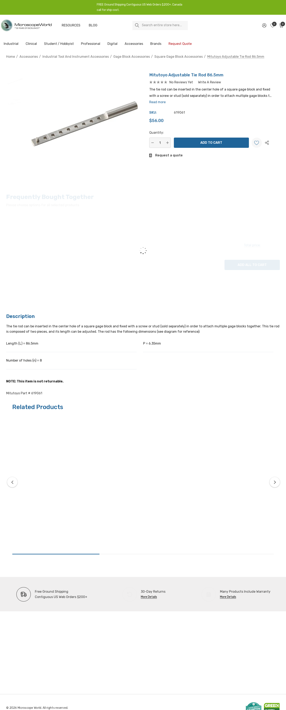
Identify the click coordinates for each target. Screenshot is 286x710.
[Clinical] (31, 44)
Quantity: (156, 133)
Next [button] (275, 482)
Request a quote (169, 155)
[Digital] (112, 44)
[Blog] (93, 25)
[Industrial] (11, 44)
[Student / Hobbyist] (59, 44)
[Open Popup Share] (267, 143)
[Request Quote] (180, 44)
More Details (149, 597)
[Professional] (90, 44)
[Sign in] (264, 25)
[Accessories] (134, 44)
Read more (157, 102)
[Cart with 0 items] (281, 25)
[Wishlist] (257, 143)
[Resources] (71, 25)
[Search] (137, 25)
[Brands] (155, 44)
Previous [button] (12, 482)
